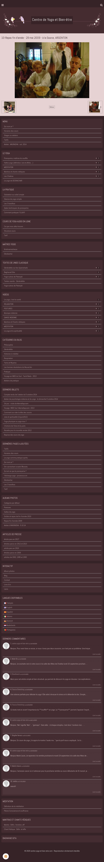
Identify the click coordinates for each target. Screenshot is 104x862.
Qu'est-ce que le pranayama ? (15, 471)
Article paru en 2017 (11, 539)
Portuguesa (9, 630)
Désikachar (8, 254)
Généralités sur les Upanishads (52, 268)
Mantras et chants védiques (52, 171)
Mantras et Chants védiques (52, 322)
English (8, 607)
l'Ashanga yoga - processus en (15, 475)
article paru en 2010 (11, 548)
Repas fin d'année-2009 (13, 521)
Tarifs (6, 140)
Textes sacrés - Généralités (14, 281)
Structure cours (10, 231)
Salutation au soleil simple (14, 194)
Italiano (8, 616)
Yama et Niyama (10, 362)
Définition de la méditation (14, 806)
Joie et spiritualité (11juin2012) (16, 417)
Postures (7, 507)
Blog (5, 575)
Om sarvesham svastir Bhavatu (16, 466)
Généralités (8, 349)
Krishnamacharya (10, 249)
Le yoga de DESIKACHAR (13, 180)
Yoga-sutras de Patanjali (52, 276)
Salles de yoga (9, 512)
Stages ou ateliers (11, 135)
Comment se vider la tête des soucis (18, 412)
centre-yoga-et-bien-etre (20, 644)
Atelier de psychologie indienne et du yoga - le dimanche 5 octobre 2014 (31, 399)
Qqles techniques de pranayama (16, 208)
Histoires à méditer (11, 354)
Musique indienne (52, 313)
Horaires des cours (11, 131)
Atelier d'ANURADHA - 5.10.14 (15, 525)
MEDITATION (52, 167)
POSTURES (52, 308)
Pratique (7, 371)
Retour (52, 107)
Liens (6, 589)
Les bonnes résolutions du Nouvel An (18, 367)
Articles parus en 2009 (12, 552)
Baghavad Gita (52, 272)
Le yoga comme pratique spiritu (16, 457)
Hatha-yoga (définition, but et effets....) (52, 163)
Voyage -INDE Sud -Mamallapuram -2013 (19, 408)
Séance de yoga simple (13, 199)
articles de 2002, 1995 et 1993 (15, 557)
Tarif (5, 235)
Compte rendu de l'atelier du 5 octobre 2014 (20, 394)
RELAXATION (52, 304)
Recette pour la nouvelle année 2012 (18, 430)
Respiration (8, 358)
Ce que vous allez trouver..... (14, 226)
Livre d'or (7, 584)
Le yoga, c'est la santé (52, 299)
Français (8, 603)
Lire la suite (96, 654)
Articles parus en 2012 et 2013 (15, 544)
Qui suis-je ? (8, 126)
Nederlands (9, 625)
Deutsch (8, 621)
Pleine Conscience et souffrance (16, 811)
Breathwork (16, 674)
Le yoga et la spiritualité (52, 331)
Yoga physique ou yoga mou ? (15, 421)
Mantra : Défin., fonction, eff (14, 825)
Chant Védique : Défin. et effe (15, 829)
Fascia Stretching (18, 689)
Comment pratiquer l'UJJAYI (14, 212)
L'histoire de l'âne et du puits (14, 426)
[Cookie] (6, 856)
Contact (7, 580)
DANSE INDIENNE (52, 317)
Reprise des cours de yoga (14, 435)
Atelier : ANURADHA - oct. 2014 (15, 144)
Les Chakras (52, 176)
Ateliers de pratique (11, 380)
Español (8, 612)
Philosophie (8, 345)
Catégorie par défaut (12, 503)
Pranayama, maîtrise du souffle (52, 158)
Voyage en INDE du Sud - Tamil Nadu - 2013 (20, 376)
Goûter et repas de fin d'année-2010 (17, 516)
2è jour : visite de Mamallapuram (16, 403)
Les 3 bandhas (9, 203)
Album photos (9, 571)
